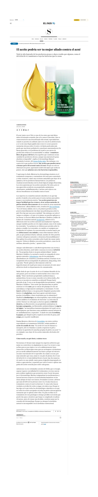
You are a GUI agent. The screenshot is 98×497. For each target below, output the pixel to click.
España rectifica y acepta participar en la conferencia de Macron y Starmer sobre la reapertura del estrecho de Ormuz (79, 235)
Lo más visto (73, 212)
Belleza (21, 417)
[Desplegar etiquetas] (60, 418)
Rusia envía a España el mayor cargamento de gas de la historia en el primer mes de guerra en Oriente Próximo (79, 217)
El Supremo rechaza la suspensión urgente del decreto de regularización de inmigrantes (79, 229)
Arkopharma (33, 256)
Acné (17, 417)
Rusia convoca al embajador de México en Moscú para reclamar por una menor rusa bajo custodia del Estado (79, 191)
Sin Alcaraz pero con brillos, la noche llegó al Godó (79, 197)
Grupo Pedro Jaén (39, 161)
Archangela (41, 220)
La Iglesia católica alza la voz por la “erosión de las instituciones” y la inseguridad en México (79, 186)
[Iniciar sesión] (84, 20)
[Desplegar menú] (11, 23)
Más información (20, 424)
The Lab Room (54, 207)
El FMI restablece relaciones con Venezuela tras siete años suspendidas (78, 202)
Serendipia (41, 321)
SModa (49, 31)
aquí (45, 424)
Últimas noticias (74, 182)
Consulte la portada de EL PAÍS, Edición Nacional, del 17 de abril (32, 43)
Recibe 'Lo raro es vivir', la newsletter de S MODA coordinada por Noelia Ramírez (34, 411)
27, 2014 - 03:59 (20, 126)
